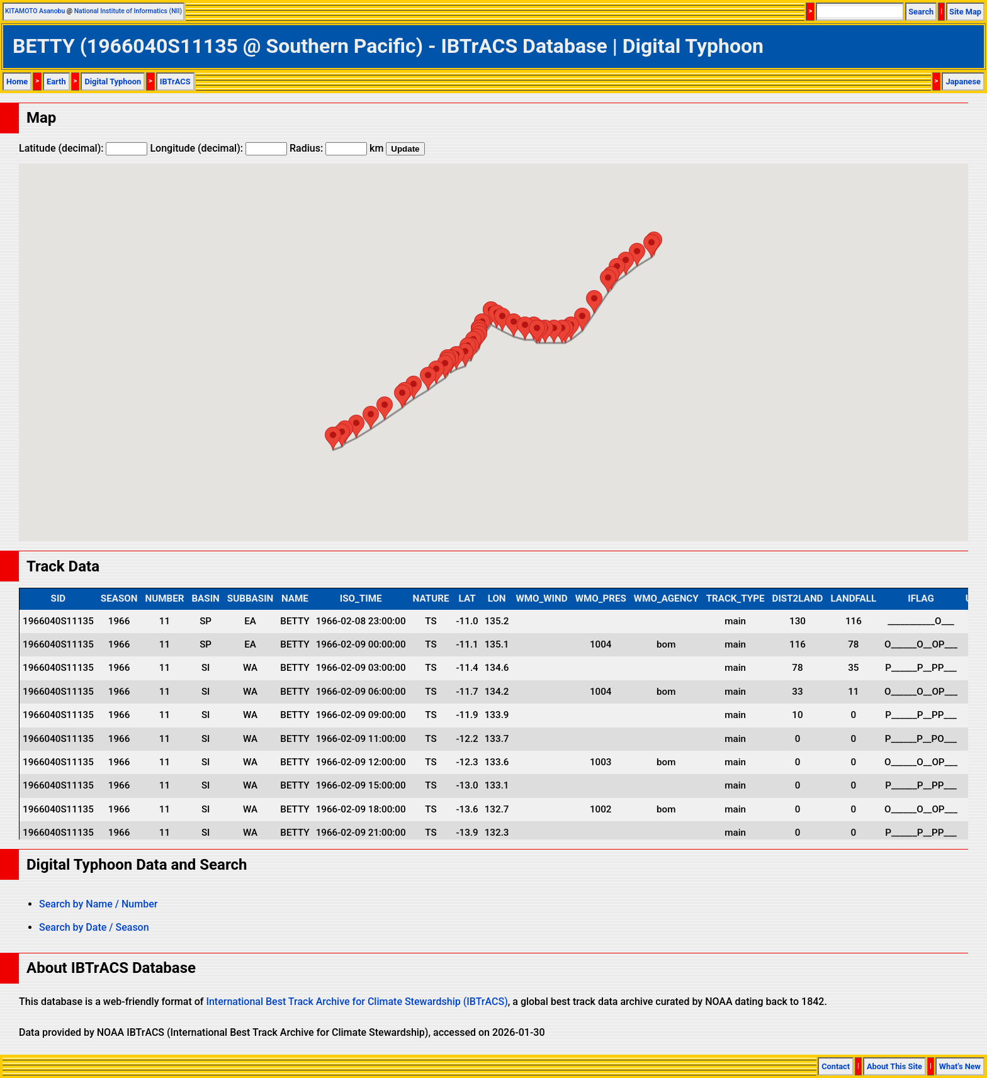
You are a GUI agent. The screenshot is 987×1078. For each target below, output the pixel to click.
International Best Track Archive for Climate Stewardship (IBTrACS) (356, 1002)
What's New (960, 1066)
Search (920, 11)
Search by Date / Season (94, 927)
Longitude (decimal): (218, 148)
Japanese (963, 81)
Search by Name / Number (98, 904)
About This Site (894, 1066)
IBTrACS (175, 81)
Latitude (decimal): (83, 148)
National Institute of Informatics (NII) (128, 11)
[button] (651, 245)
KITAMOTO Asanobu (35, 11)
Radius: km (336, 148)
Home (17, 81)
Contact (835, 1066)
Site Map (965, 11)
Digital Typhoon (112, 81)
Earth (56, 81)
